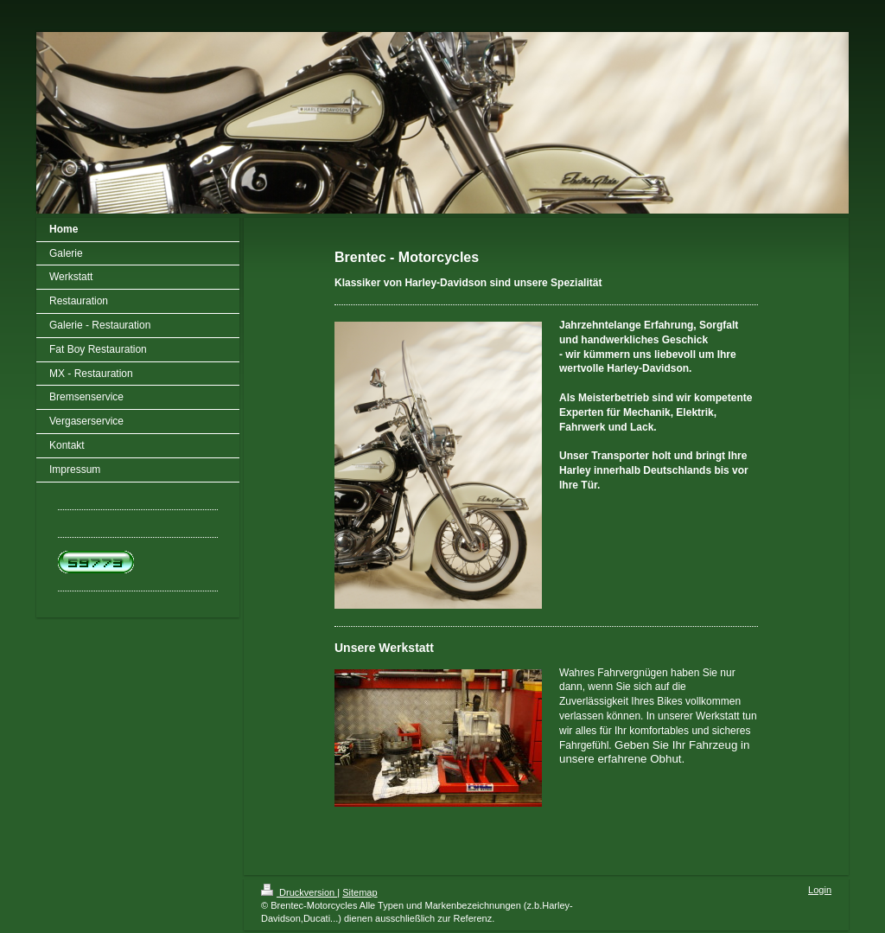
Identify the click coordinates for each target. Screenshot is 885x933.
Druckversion (299, 892)
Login (819, 890)
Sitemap (359, 892)
